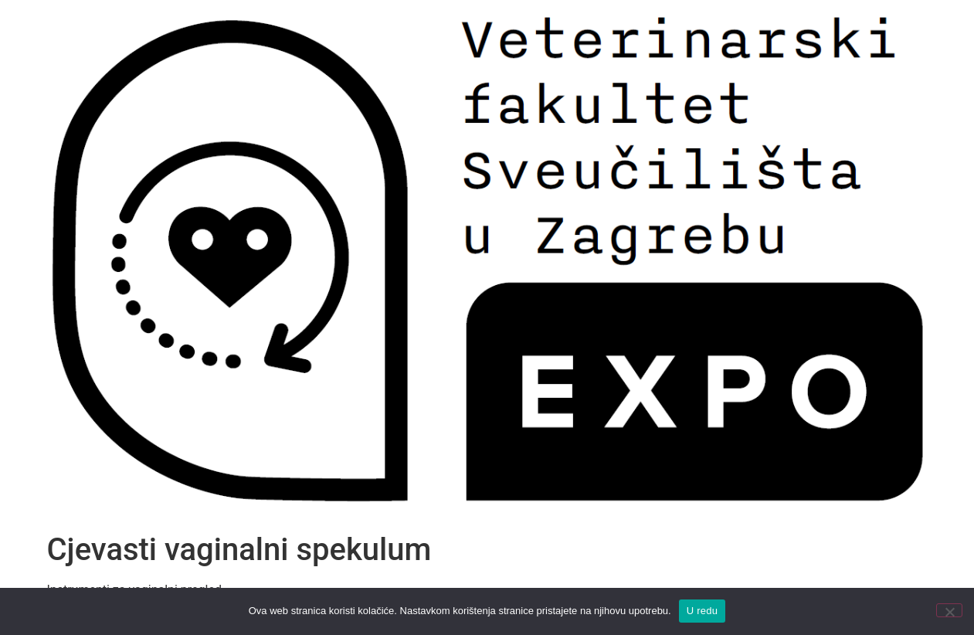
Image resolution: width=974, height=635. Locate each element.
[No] (949, 610)
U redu (702, 610)
